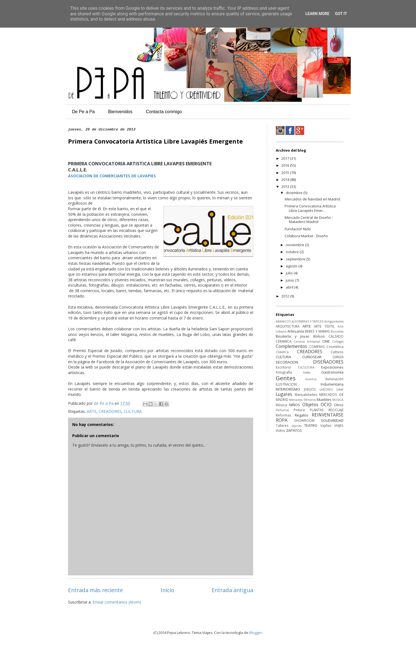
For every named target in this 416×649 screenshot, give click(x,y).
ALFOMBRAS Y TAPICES (307, 321)
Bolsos (319, 336)
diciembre (294, 192)
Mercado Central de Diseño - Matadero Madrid (309, 219)
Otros (339, 404)
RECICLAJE (336, 410)
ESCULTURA (306, 367)
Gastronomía (332, 372)
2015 (285, 172)
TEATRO (310, 425)
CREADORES (110, 411)
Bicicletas (337, 331)
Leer (340, 389)
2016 (285, 165)
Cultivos (337, 352)
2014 (285, 179)
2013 (285, 186)
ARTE (91, 411)
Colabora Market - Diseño (306, 235)
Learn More (317, 13)
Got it (341, 13)
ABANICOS (283, 321)
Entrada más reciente (95, 590)
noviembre (295, 244)
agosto (292, 265)
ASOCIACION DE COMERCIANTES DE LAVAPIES (112, 175)
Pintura (299, 410)
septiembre (296, 258)
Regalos (301, 415)
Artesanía (295, 331)
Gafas (306, 372)
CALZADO (336, 336)
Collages (338, 341)
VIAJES (339, 425)
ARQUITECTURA (287, 326)
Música (281, 405)
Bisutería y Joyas (292, 336)
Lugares (284, 394)
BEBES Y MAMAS (317, 331)
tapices (296, 426)
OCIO (326, 404)
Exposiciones (332, 367)
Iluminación (334, 379)
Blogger (255, 632)
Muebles (324, 399)
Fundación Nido (298, 228)
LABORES (326, 389)
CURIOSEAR (311, 356)
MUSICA (338, 400)
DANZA (338, 357)
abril (290, 287)
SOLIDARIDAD (332, 420)
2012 (285, 296)
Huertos (310, 379)
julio (290, 272)
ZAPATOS (294, 430)
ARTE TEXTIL (324, 326)
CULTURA (133, 411)
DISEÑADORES (328, 362)
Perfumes (282, 410)
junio (290, 280)
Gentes (286, 378)
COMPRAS (317, 346)
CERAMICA (283, 341)
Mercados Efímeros (302, 400)
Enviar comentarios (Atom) (117, 602)
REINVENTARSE (328, 415)
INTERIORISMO (288, 389)
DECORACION (287, 362)
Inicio (167, 590)
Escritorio (283, 367)
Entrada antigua (232, 590)
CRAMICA (282, 352)
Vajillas (326, 425)
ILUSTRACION (286, 384)
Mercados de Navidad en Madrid (312, 199)
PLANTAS (317, 410)
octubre (293, 251)
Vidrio (280, 430)
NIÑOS (294, 404)
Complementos (291, 346)
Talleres (282, 425)
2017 (285, 158)
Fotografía (284, 372)
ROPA (281, 420)
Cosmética (335, 346)
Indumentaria (332, 384)
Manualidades (306, 394)
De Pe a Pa (83, 111)
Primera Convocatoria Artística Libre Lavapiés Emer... (310, 208)
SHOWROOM (304, 420)
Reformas (283, 415)
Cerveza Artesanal (307, 341)
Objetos (310, 404)
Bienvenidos (120, 111)
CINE (326, 341)
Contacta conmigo (164, 111)
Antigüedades (334, 321)
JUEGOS (310, 389)
